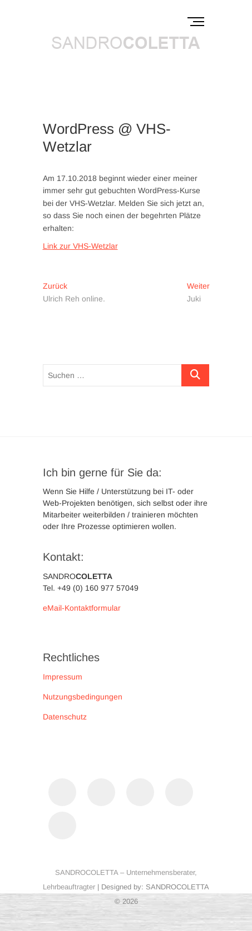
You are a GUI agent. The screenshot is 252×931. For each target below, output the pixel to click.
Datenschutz (65, 716)
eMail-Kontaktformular (82, 607)
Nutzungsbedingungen (82, 696)
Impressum (62, 676)
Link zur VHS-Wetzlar (80, 245)
